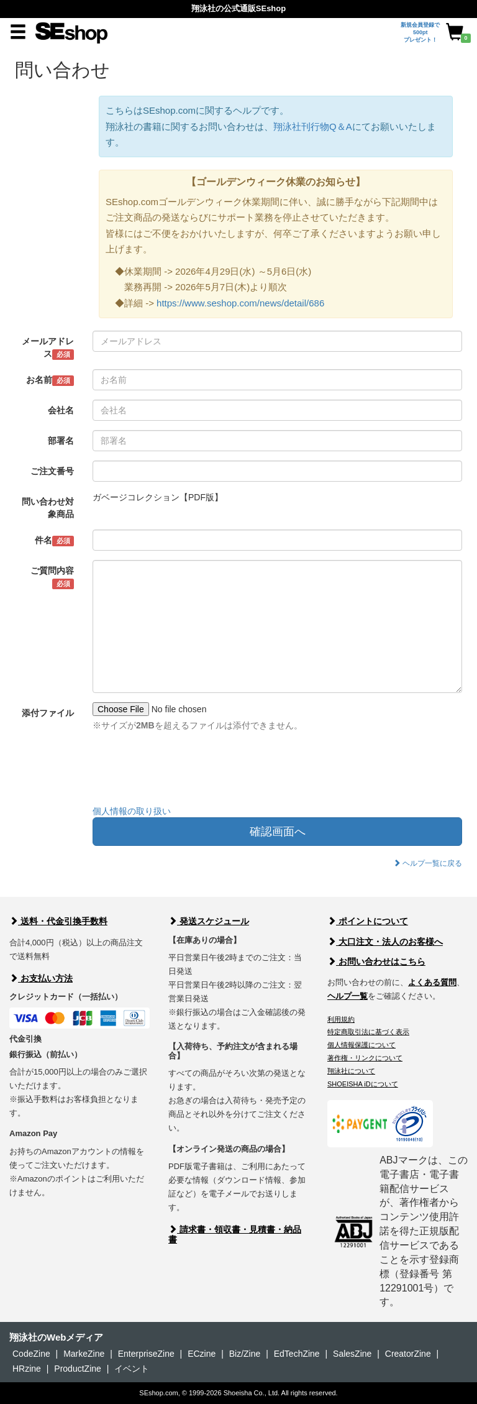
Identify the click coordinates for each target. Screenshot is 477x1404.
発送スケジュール (208, 921)
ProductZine (77, 1369)
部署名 (61, 441)
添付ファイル (48, 713)
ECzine (202, 1354)
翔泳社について (351, 1071)
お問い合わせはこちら (376, 961)
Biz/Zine (245, 1354)
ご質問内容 (52, 577)
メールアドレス (48, 348)
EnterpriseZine (146, 1354)
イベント (131, 1369)
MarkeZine (83, 1354)
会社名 (61, 410)
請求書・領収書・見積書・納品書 (234, 1234)
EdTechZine (297, 1354)
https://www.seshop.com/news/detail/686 (240, 303)
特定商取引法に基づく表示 (368, 1031)
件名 (54, 540)
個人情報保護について (361, 1044)
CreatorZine (408, 1354)
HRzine (26, 1369)
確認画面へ (278, 831)
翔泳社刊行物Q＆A (312, 126)
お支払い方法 (41, 978)
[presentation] (187, 771)
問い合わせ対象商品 (48, 508)
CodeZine (31, 1354)
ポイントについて (367, 921)
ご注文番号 (52, 471)
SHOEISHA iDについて (362, 1084)
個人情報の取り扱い (132, 811)
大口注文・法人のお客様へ (385, 942)
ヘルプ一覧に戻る (427, 863)
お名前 (50, 380)
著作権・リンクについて (364, 1058)
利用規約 (341, 1019)
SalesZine (352, 1354)
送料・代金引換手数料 (58, 921)
